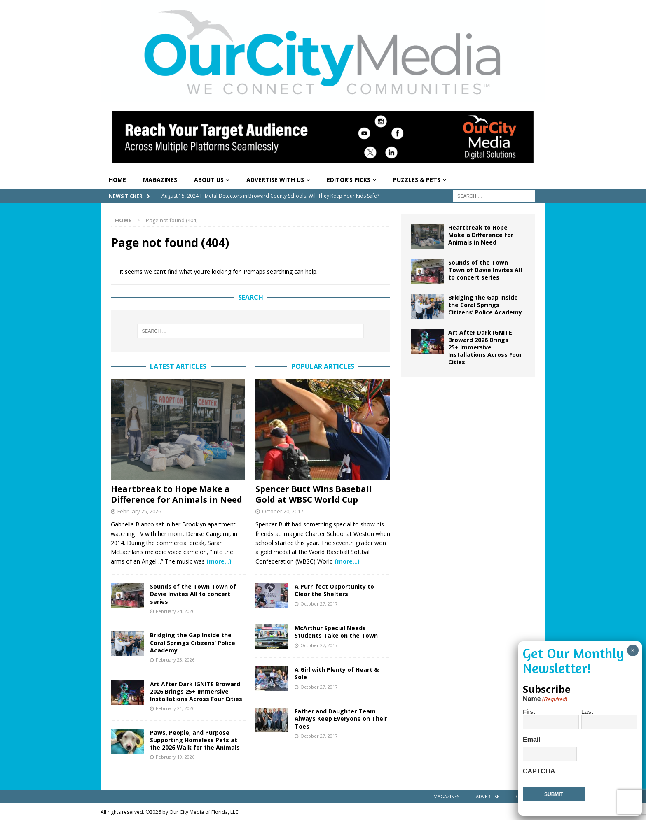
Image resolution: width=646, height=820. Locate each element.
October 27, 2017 (318, 604)
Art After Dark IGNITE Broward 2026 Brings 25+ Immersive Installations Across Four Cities (196, 691)
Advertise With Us (275, 180)
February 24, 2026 (175, 611)
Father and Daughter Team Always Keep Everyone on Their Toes (341, 718)
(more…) (219, 561)
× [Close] (632, 650)
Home (117, 180)
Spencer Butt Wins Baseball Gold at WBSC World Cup (313, 494)
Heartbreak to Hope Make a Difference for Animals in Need (176, 494)
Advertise (487, 796)
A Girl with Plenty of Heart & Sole (337, 673)
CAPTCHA (539, 771)
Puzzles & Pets (416, 180)
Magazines (160, 180)
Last (587, 711)
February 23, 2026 (175, 660)
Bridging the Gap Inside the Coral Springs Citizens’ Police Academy (192, 642)
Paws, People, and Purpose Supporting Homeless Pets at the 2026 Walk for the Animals (195, 740)
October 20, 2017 (282, 511)
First (529, 711)
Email (532, 739)
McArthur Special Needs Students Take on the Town (336, 631)
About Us (209, 180)
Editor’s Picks (348, 180)
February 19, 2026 (175, 757)
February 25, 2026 (139, 511)
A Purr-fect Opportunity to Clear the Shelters (334, 590)
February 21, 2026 (175, 708)
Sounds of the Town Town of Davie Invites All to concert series (193, 593)
